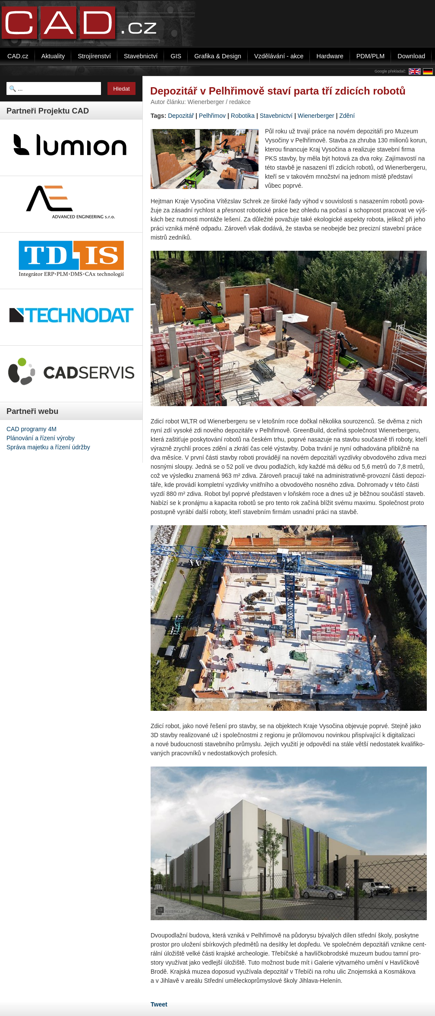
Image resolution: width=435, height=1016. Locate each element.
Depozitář (181, 115)
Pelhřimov (212, 115)
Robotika (243, 115)
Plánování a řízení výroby (40, 438)
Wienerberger (316, 115)
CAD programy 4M (31, 429)
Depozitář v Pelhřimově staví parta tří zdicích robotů (278, 91)
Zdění (347, 115)
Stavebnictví (276, 115)
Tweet (159, 1004)
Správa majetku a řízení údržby (48, 447)
